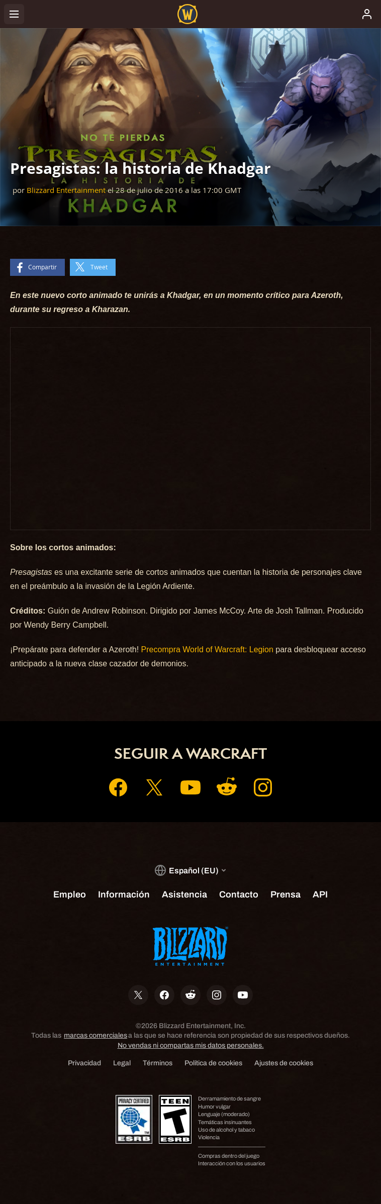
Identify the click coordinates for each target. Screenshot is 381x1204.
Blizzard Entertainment (66, 190)
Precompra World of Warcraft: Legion (207, 649)
